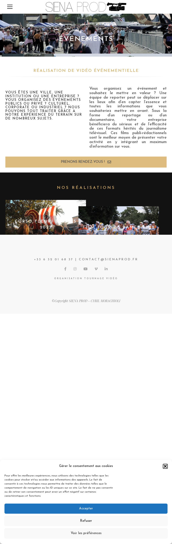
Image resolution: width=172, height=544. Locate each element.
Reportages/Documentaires (126, 235)
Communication (37, 235)
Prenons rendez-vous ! (86, 162)
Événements (59, 235)
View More (86, 447)
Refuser (86, 521)
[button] (165, 466)
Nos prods (69, 329)
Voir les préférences (86, 533)
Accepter (86, 508)
